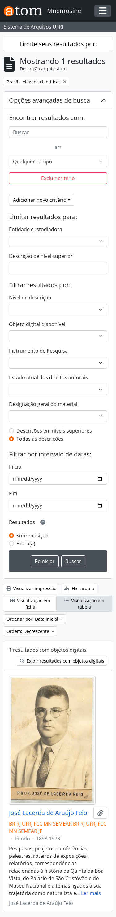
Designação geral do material (43, 404)
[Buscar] (58, 132)
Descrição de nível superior (41, 256)
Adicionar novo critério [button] (40, 199)
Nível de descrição (30, 297)
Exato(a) (25, 543)
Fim (13, 493)
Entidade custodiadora (35, 229)
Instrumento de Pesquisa (38, 350)
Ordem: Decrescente (28, 631)
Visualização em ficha (30, 603)
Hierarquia (79, 588)
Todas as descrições (39, 438)
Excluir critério (58, 178)
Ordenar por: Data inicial (32, 619)
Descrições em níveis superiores (54, 430)
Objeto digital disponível (37, 324)
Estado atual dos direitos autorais (48, 377)
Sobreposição (32, 535)
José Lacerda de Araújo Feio (48, 813)
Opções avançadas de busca (49, 100)
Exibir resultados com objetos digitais (62, 661)
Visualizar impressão (31, 588)
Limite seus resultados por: (58, 44)
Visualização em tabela (84, 603)
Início (15, 466)
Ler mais (91, 893)
